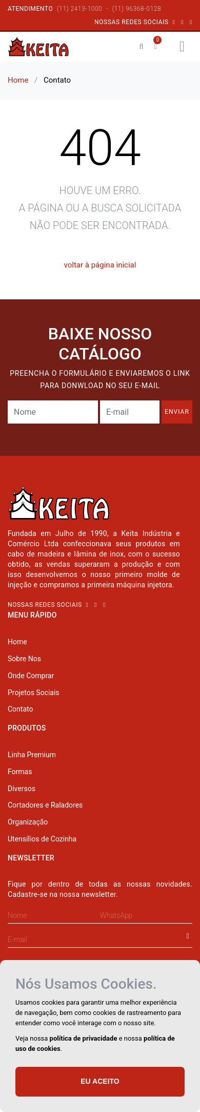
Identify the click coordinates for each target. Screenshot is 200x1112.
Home (18, 80)
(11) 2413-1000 (79, 8)
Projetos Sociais (33, 692)
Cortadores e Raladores (45, 805)
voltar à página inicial (100, 265)
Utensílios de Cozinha (42, 839)
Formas (20, 772)
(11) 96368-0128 (136, 8)
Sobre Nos (24, 659)
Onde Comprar (31, 676)
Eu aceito (100, 1081)
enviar (177, 411)
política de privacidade (83, 1038)
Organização (28, 822)
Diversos (21, 788)
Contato (20, 709)
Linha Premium (32, 755)
